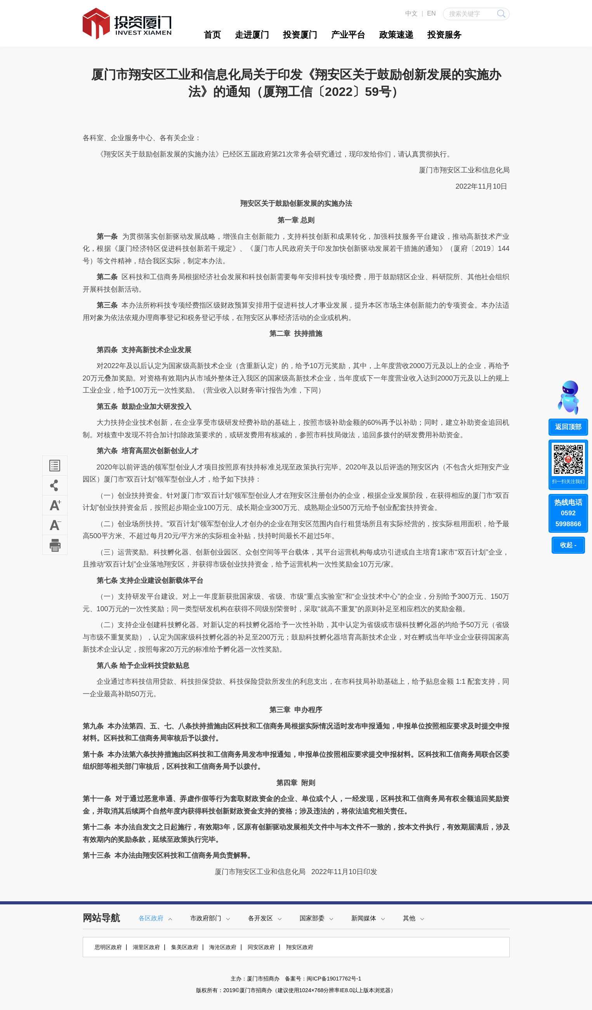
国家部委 (316, 918)
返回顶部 (568, 427)
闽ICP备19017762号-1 (334, 978)
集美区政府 (184, 947)
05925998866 (568, 512)
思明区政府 (108, 947)
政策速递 (396, 35)
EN (431, 13)
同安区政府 (261, 947)
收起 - (568, 545)
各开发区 (264, 918)
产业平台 (348, 35)
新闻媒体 (368, 918)
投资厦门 (300, 35)
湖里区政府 (146, 947)
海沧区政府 (222, 947)
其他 (413, 918)
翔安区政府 (299, 947)
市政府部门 (210, 918)
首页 (212, 35)
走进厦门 (252, 35)
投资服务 (444, 35)
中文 (411, 13)
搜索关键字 (477, 13)
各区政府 (155, 918)
